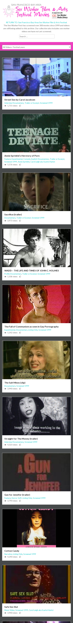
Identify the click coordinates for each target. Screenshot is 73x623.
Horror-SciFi (17, 498)
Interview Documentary (14, 103)
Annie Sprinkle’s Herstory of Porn (22, 155)
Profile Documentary (12, 274)
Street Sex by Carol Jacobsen (19, 99)
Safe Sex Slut (11, 606)
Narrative (8, 554)
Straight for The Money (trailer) (21, 438)
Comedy (26, 159)
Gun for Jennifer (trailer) (17, 494)
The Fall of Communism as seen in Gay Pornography (31, 326)
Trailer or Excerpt (32, 103)
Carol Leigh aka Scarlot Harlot (42, 162)
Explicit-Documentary (40, 159)
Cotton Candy (11, 550)
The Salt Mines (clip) (14, 382)
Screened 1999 (46, 103)
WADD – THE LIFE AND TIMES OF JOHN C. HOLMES (31, 270)
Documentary (10, 218)
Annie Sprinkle (24, 162)
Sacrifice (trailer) (13, 214)
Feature (7, 159)
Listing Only (33, 330)
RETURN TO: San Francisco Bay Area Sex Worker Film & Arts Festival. (36, 22)
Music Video (9, 610)
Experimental (17, 159)
